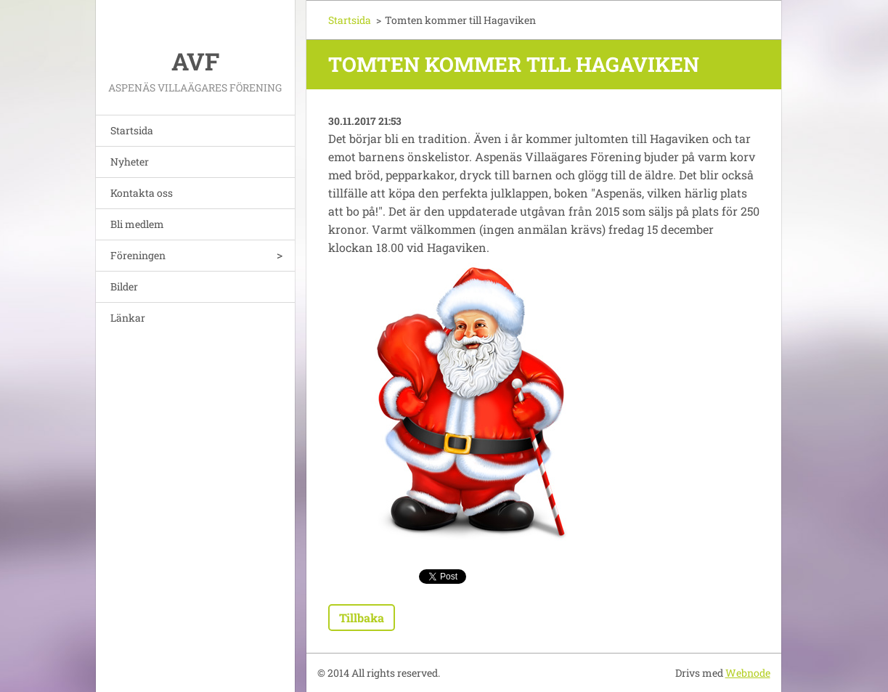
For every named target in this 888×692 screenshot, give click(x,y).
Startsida (131, 130)
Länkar (127, 318)
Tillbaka (361, 617)
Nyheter (129, 161)
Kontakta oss (141, 193)
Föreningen (138, 255)
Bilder (124, 286)
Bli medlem (137, 224)
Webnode (747, 673)
